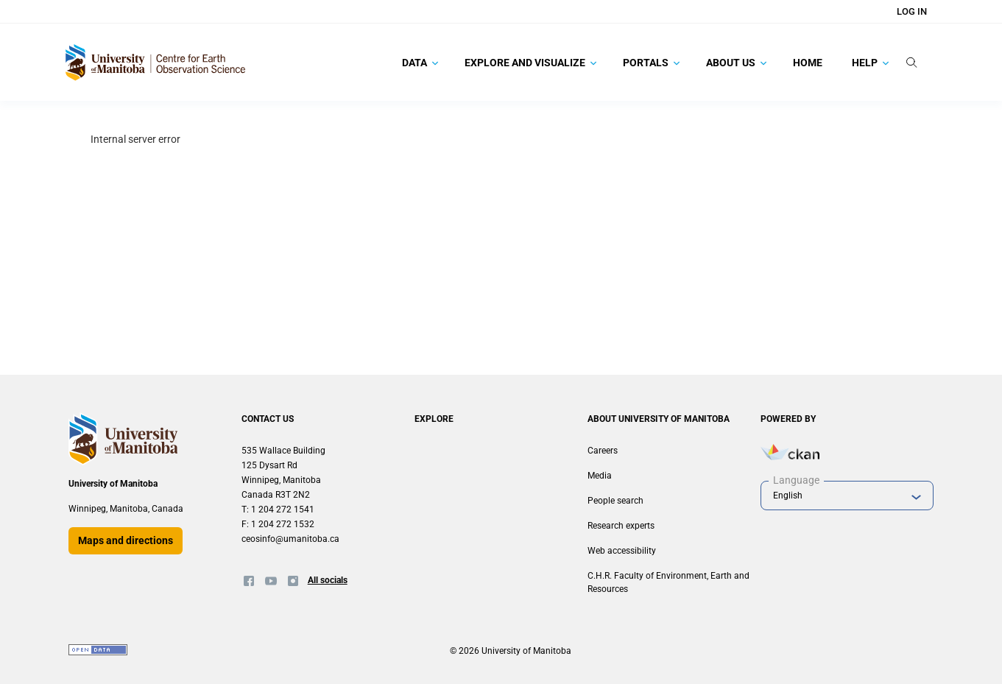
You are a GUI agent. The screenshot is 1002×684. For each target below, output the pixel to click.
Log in (912, 11)
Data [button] (420, 62)
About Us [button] (736, 62)
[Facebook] (248, 581)
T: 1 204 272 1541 (277, 509)
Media (600, 475)
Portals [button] (651, 62)
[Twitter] (271, 581)
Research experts (621, 526)
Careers (603, 450)
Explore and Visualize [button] (530, 62)
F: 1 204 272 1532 (277, 524)
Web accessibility (622, 551)
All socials (327, 580)
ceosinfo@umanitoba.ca (290, 539)
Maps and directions (125, 540)
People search (615, 501)
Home (807, 62)
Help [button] (870, 62)
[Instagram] (293, 581)
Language (796, 480)
